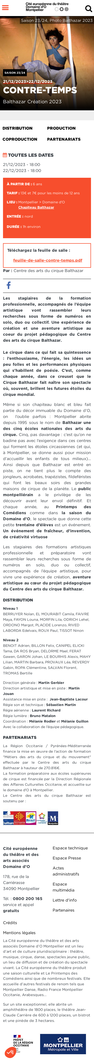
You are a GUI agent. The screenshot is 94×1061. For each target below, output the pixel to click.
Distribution (18, 128)
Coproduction (20, 139)
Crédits (10, 922)
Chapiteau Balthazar (36, 207)
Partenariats (63, 139)
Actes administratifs (66, 871)
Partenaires (63, 910)
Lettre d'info (65, 900)
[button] (11, 1052)
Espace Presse (67, 858)
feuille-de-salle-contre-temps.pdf (47, 260)
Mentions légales (19, 932)
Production (61, 128)
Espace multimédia (63, 887)
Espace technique (70, 848)
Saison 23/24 (15, 72)
